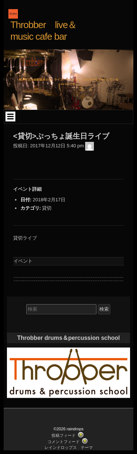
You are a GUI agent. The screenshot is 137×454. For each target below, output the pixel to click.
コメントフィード (63, 441)
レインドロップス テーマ (69, 447)
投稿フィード (64, 435)
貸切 (47, 208)
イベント (23, 261)
